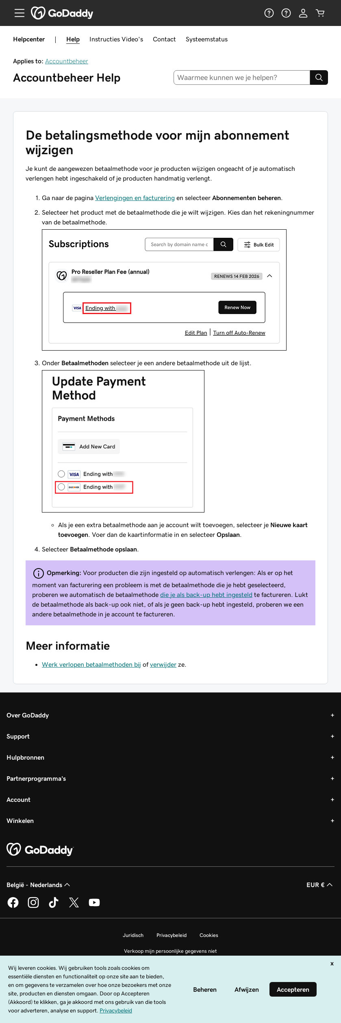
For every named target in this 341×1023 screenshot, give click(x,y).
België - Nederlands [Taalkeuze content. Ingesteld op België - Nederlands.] (39, 884)
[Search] (319, 77)
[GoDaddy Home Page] (40, 850)
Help (73, 39)
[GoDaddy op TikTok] (53, 906)
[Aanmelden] (303, 13)
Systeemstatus (207, 39)
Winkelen (20, 820)
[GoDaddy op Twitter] (73, 906)
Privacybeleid (171, 935)
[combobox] (241, 77)
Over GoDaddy (28, 715)
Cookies (209, 935)
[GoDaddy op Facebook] (13, 906)
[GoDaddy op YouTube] (94, 906)
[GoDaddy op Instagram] (33, 906)
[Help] (269, 13)
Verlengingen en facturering (135, 197)
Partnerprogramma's (36, 778)
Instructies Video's (116, 39)
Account (18, 799)
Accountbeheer (66, 61)
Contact (164, 39)
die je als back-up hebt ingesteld (206, 594)
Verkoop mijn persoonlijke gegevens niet (170, 951)
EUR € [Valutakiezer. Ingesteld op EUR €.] (320, 884)
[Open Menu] (16, 13)
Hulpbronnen (25, 757)
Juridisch (133, 935)
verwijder (163, 664)
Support (18, 736)
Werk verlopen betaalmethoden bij (91, 664)
